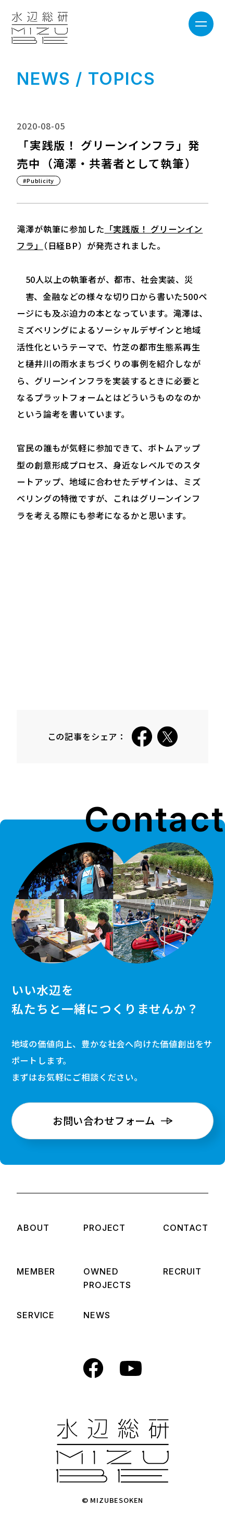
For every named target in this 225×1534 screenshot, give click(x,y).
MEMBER (36, 1272)
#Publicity (38, 180)
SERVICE (36, 1316)
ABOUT (36, 1229)
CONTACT (185, 1229)
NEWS (103, 1316)
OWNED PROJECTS (107, 1279)
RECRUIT (183, 1272)
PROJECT (104, 1229)
